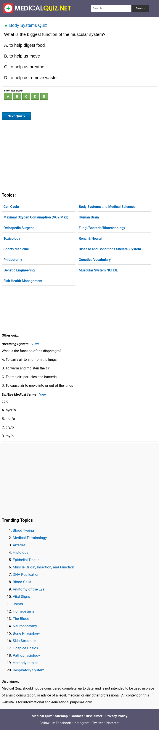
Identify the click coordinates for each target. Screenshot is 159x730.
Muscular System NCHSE (98, 270)
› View (34, 344)
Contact (77, 716)
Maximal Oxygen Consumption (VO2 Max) (35, 217)
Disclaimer (94, 716)
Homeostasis (24, 611)
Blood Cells (22, 582)
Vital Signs (21, 596)
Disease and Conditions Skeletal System (110, 249)
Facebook (63, 723)
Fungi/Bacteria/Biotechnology (102, 228)
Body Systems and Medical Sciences (107, 207)
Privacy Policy (116, 716)
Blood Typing (23, 530)
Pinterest (113, 723)
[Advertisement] (79, 155)
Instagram (81, 723)
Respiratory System (28, 670)
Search (140, 8)
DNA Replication (26, 574)
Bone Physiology (26, 633)
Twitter (97, 723)
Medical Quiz (42, 716)
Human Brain (89, 217)
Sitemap (61, 716)
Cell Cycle (11, 207)
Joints (18, 604)
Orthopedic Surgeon (19, 228)
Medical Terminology (30, 538)
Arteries (19, 545)
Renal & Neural (90, 238)
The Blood (21, 618)
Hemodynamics (26, 663)
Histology (20, 552)
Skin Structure (24, 641)
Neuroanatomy (25, 626)
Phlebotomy (12, 260)
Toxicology (11, 238)
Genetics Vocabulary (95, 260)
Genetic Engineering (19, 270)
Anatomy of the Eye (28, 589)
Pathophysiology (26, 655)
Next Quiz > (16, 116)
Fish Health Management (22, 281)
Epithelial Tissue (26, 560)
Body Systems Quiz (28, 25)
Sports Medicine (16, 249)
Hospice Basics (25, 648)
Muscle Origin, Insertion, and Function (43, 567)
